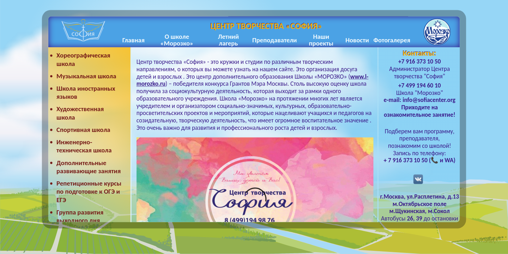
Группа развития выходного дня (79, 216)
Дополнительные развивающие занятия (88, 167)
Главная (133, 40)
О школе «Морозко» (177, 40)
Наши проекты (321, 40)
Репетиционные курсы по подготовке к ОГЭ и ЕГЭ (88, 191)
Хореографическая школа (83, 60)
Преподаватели (274, 40)
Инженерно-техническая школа (83, 146)
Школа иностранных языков (85, 92)
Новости (357, 40)
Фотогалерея (391, 40)
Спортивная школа (83, 130)
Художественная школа (80, 113)
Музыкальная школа (86, 76)
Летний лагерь (228, 40)
